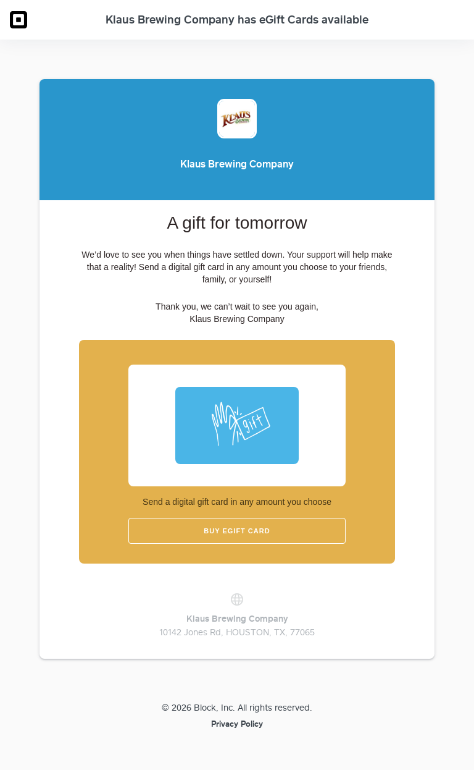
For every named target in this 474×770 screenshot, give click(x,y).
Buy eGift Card (237, 531)
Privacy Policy (237, 724)
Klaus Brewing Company (237, 618)
